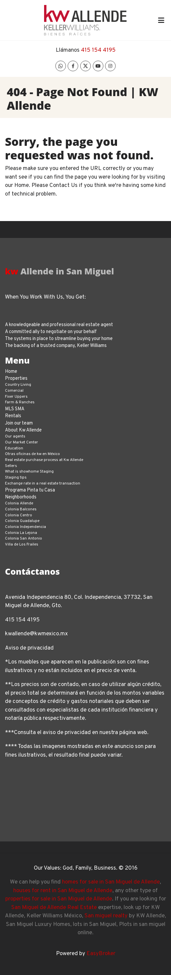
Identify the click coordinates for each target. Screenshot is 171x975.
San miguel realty (106, 916)
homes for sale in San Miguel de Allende (111, 882)
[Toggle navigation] (161, 20)
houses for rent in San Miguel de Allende (62, 890)
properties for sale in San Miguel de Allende (58, 899)
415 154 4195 (98, 50)
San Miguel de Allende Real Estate (54, 907)
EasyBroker (100, 953)
